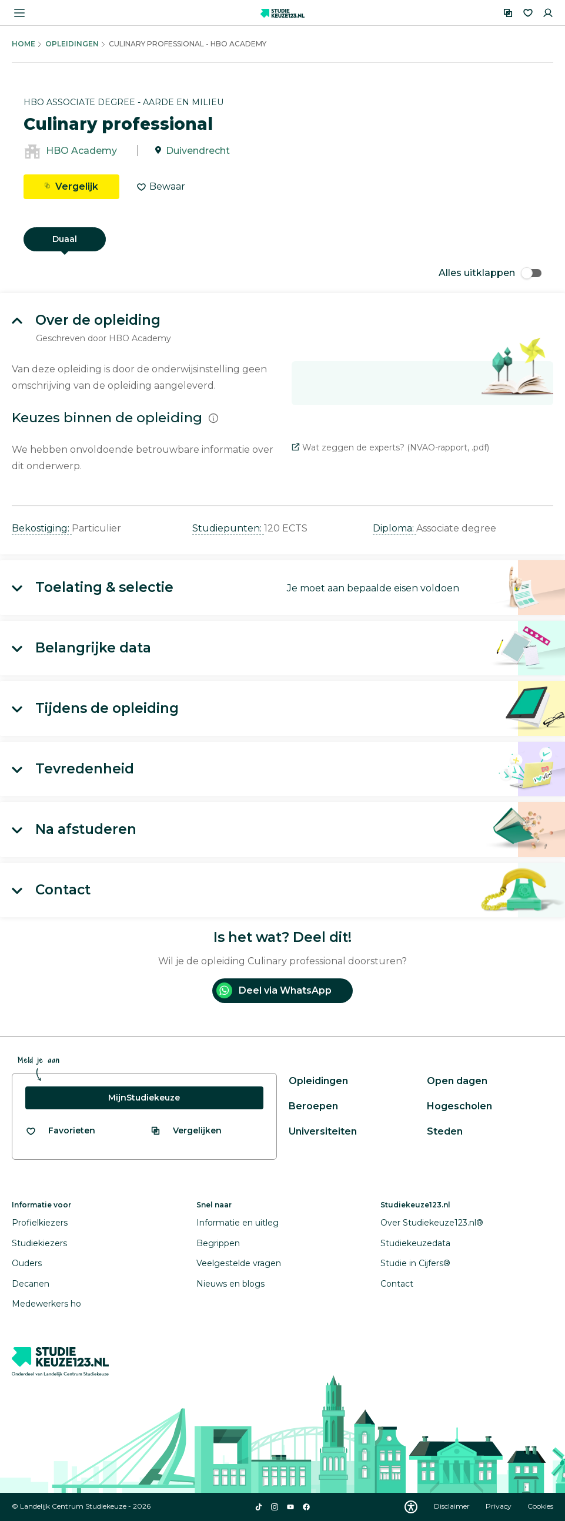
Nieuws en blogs (230, 1283)
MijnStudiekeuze (144, 1097)
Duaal (64, 239)
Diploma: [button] (394, 528)
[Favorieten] (528, 13)
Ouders (27, 1263)
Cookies (540, 1506)
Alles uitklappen (490, 272)
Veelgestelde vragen (238, 1263)
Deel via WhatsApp (274, 990)
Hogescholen (459, 1106)
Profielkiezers (40, 1222)
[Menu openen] (19, 13)
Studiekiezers (39, 1243)
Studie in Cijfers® (415, 1263)
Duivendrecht (198, 150)
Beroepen (313, 1106)
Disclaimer (453, 1506)
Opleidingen (72, 43)
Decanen (30, 1283)
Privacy (499, 1506)
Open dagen (457, 1080)
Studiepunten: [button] (228, 528)
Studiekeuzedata (415, 1243)
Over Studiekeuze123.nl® (431, 1222)
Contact (396, 1283)
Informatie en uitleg (237, 1222)
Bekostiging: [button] (42, 528)
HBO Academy (81, 150)
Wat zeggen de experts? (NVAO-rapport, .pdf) (390, 447)
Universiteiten (323, 1131)
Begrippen (218, 1243)
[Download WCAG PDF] (411, 1507)
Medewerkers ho (46, 1303)
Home (23, 43)
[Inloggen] (548, 13)
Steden (445, 1131)
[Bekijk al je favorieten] (60, 1131)
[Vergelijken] (508, 13)
